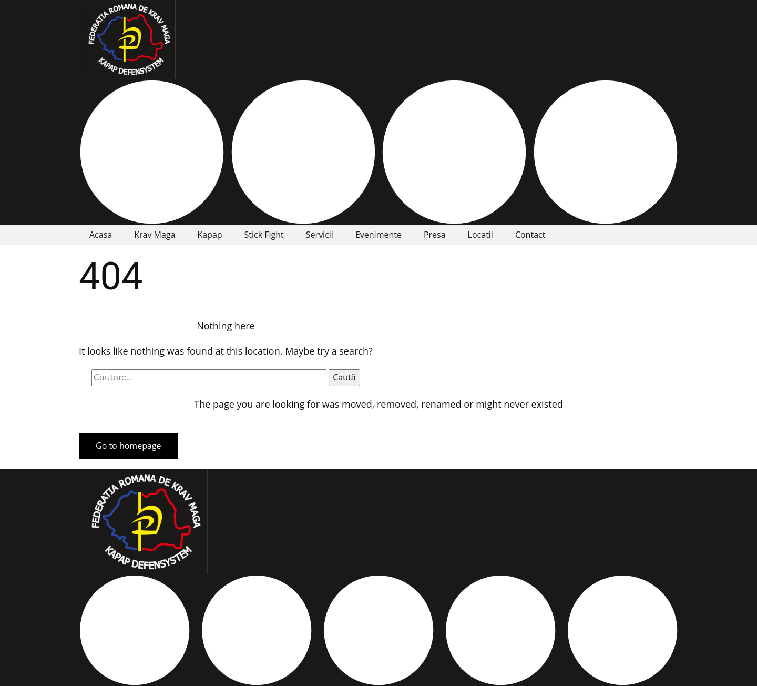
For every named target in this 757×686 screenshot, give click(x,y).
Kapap (209, 234)
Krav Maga (154, 234)
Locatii (480, 234)
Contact (530, 234)
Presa (435, 234)
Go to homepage (128, 445)
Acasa (100, 234)
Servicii (319, 234)
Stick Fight (264, 234)
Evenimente (378, 234)
